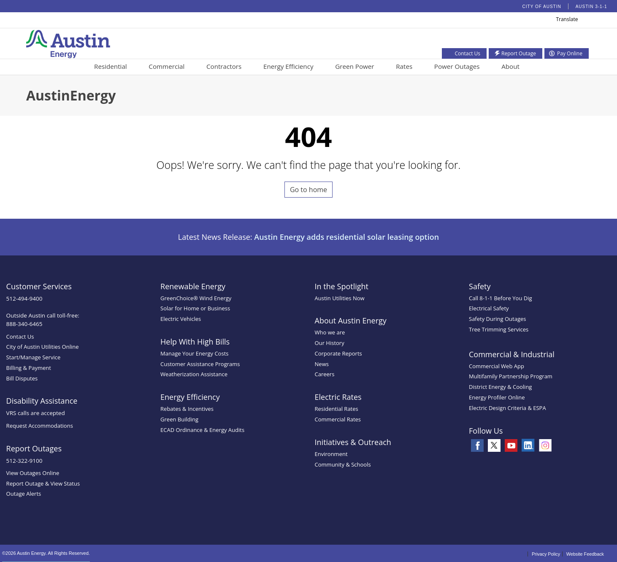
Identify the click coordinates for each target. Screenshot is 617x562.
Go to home (308, 189)
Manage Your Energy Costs (194, 353)
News (322, 364)
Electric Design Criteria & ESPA (507, 408)
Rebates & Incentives (187, 409)
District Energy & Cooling (500, 387)
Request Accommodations (39, 425)
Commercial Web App (496, 366)
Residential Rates (336, 409)
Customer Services (39, 286)
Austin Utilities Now (340, 298)
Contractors (223, 66)
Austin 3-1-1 (591, 6)
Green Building (179, 419)
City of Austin (541, 6)
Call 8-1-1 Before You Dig (500, 298)
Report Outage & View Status (43, 483)
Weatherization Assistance (193, 374)
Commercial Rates (338, 419)
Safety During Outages (497, 319)
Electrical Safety (489, 308)
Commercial (166, 66)
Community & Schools (343, 464)
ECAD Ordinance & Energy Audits (202, 430)
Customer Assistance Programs (200, 364)
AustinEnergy (71, 95)
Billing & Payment (28, 368)
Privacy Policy (546, 554)
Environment (331, 454)
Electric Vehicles (180, 319)
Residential (110, 66)
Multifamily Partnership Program (510, 376)
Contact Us (20, 336)
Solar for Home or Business (195, 308)
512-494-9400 (24, 298)
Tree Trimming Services (498, 329)
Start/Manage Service (33, 357)
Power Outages (457, 66)
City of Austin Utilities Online (42, 346)
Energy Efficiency (288, 66)
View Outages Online (33, 473)
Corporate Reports (338, 353)
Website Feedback (585, 554)
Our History (329, 343)
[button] (583, 20)
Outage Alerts (23, 493)
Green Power (354, 66)
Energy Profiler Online (497, 397)
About (510, 66)
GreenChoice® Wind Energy (195, 298)
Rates (404, 66)
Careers (325, 374)
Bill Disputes (22, 378)
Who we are (330, 332)
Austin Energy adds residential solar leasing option (346, 237)
